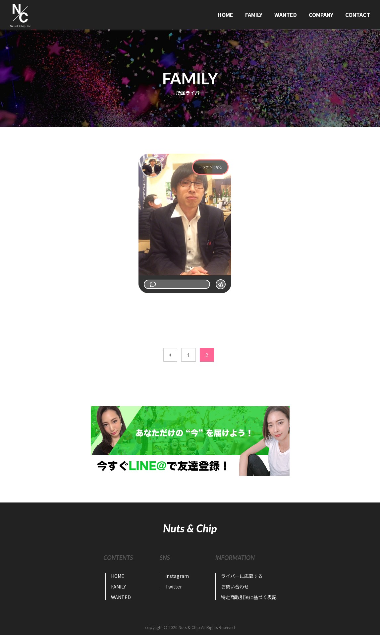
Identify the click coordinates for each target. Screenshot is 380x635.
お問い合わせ (235, 586)
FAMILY (253, 15)
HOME (225, 15)
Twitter (173, 586)
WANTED (285, 15)
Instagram (177, 576)
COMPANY (321, 15)
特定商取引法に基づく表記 (249, 597)
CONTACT (357, 15)
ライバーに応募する (242, 576)
